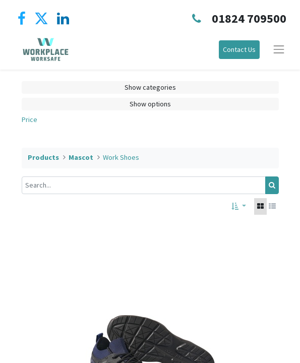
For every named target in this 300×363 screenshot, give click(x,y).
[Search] (272, 185)
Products (43, 157)
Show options (150, 103)
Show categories (150, 87)
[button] (238, 206)
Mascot (81, 157)
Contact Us (239, 49)
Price (29, 119)
